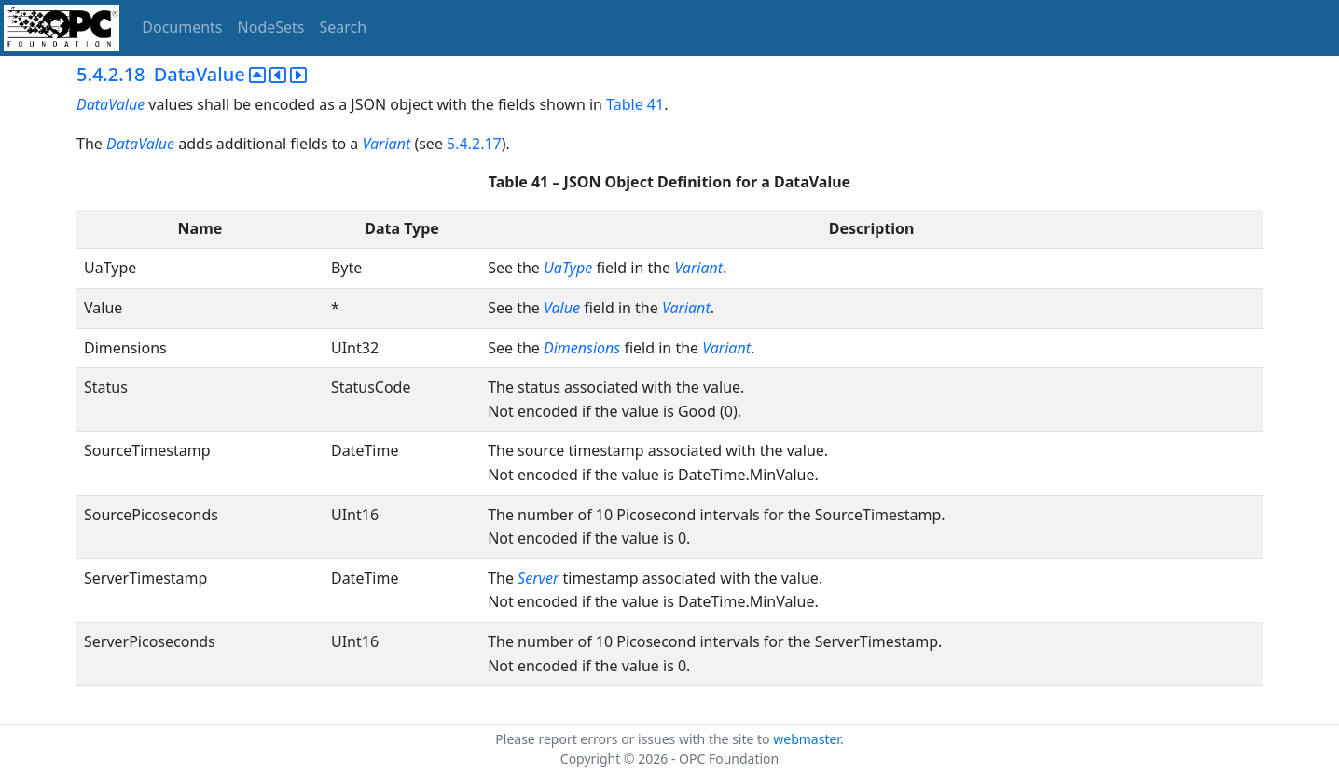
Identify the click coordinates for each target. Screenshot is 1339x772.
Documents (182, 27)
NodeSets (271, 27)
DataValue (110, 104)
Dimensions (582, 348)
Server (538, 578)
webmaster (806, 739)
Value (562, 307)
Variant (386, 143)
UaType (568, 267)
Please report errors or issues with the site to (634, 739)
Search (343, 27)
